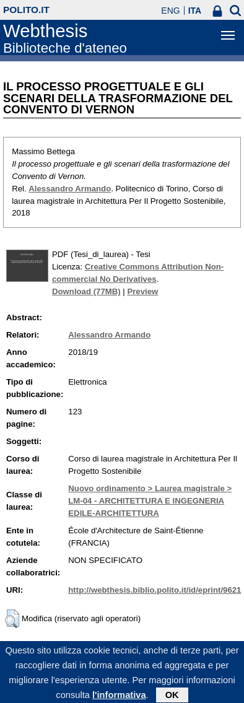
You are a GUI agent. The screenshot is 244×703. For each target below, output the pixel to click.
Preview (142, 291)
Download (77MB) (86, 291)
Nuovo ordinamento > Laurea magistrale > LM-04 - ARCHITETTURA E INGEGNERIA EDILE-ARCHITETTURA (150, 501)
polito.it (26, 9)
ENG (170, 10)
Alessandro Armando (69, 188)
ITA (195, 10)
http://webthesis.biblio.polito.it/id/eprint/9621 (154, 590)
